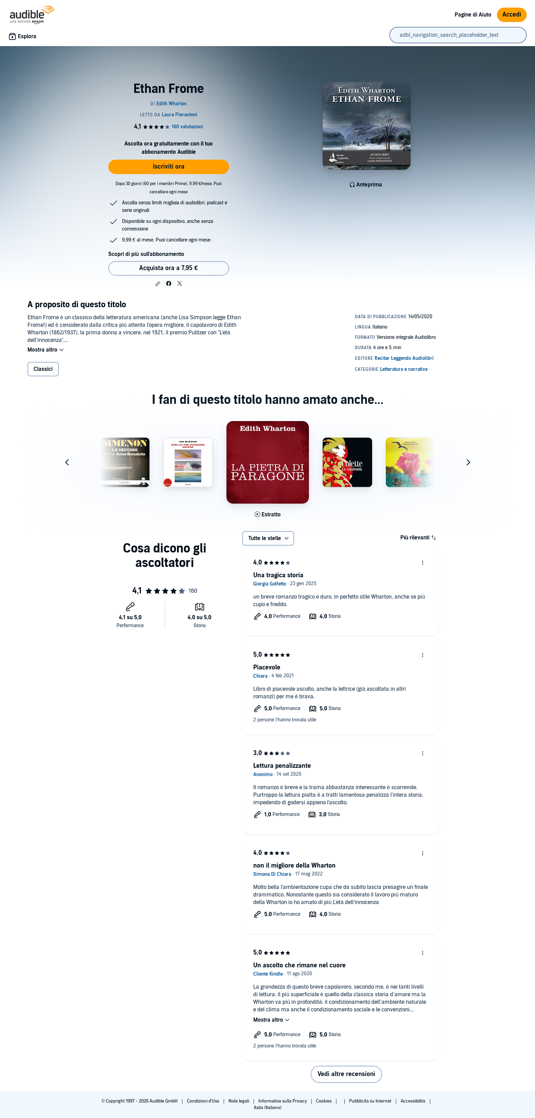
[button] (157, 284)
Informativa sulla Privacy (283, 1101)
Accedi (511, 14)
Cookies (324, 1101)
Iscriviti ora (169, 166)
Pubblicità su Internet (370, 1101)
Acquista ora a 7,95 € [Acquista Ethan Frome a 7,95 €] (168, 268)
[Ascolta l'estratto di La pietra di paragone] (267, 515)
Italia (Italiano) (267, 1107)
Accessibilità (413, 1101)
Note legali (239, 1101)
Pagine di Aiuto (473, 14)
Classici (43, 369)
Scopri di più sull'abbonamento (146, 254)
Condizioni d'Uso (203, 1101)
